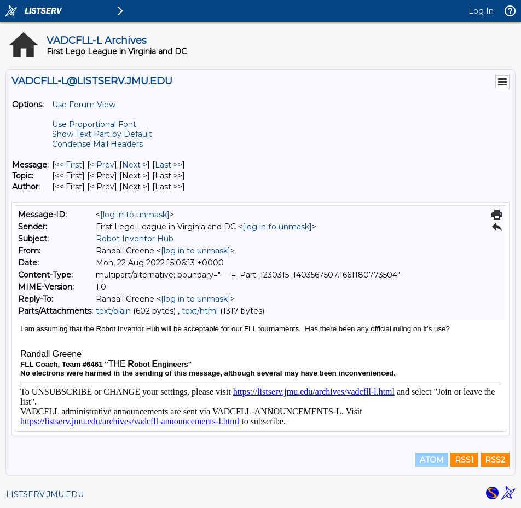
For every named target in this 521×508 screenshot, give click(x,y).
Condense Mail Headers (97, 144)
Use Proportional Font (94, 124)
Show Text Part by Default (102, 134)
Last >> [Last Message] (168, 165)
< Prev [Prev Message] (102, 165)
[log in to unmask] (135, 215)
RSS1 (464, 460)
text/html (200, 311)
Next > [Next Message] (134, 165)
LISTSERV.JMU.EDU (45, 494)
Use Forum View (83, 104)
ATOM (432, 460)
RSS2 (495, 460)
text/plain (113, 311)
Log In (481, 11)
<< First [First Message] (68, 165)
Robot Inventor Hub (134, 239)
